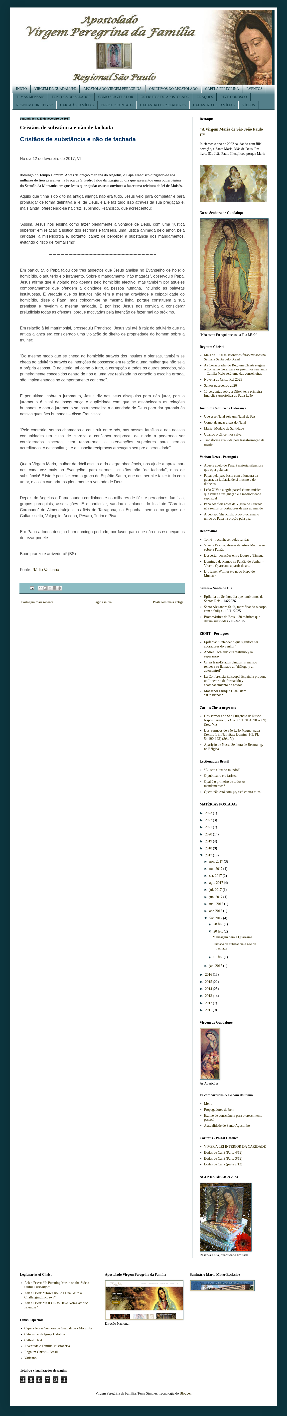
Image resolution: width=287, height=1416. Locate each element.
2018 (209, 848)
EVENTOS (255, 89)
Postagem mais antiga (168, 602)
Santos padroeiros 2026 (220, 385)
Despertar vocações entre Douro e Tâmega (234, 555)
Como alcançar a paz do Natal (225, 422)
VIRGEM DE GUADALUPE (55, 89)
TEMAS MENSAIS (30, 97)
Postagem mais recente (37, 602)
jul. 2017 (215, 890)
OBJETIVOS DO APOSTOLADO (173, 89)
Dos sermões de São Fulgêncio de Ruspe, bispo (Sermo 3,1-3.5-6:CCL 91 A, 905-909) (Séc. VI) (235, 720)
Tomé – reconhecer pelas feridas (226, 539)
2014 (209, 989)
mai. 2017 (216, 904)
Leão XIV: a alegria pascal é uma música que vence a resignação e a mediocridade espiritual (232, 494)
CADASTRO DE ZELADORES (163, 105)
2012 (209, 1003)
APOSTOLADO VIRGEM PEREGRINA (112, 89)
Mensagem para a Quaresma (232, 937)
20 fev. (218, 931)
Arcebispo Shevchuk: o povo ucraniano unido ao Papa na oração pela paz (231, 516)
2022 (209, 820)
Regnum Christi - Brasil (41, 1352)
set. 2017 (216, 876)
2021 (209, 827)
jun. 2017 (216, 897)
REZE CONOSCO (233, 97)
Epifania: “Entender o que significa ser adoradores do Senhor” (231, 644)
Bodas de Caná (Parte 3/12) (223, 1158)
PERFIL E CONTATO (117, 105)
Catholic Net (33, 1340)
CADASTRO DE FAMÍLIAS (214, 105)
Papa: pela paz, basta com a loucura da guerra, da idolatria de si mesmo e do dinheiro (231, 480)
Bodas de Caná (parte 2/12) (223, 1164)
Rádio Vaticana (45, 570)
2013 (209, 996)
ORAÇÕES (205, 97)
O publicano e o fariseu (220, 776)
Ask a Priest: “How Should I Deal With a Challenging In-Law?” (53, 1295)
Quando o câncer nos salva (223, 434)
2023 (209, 813)
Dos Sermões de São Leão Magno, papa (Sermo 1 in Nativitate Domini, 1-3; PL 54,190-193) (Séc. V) (232, 735)
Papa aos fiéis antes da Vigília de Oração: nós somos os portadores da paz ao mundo (233, 506)
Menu (208, 1103)
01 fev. (218, 957)
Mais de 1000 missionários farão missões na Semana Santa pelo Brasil (235, 357)
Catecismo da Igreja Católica (44, 1334)
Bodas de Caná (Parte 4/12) (223, 1152)
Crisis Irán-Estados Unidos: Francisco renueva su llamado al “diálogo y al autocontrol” (230, 666)
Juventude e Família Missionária (47, 1346)
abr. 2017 (216, 911)
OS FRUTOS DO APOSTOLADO (165, 97)
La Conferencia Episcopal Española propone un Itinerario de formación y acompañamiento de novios (235, 681)
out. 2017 (216, 869)
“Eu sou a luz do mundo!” (222, 770)
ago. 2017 (216, 883)
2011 (209, 1010)
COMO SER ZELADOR (115, 97)
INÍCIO (21, 89)
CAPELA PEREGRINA (222, 89)
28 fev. (218, 924)
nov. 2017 (216, 861)
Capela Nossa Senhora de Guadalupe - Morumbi (58, 1328)
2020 (209, 834)
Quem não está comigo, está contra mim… (234, 792)
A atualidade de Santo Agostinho (227, 1125)
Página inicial (103, 602)
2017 (209, 855)
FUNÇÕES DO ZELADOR (71, 97)
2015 (209, 982)
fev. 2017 (216, 918)
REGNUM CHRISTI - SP (34, 105)
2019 (209, 841)
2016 (209, 974)
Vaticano (30, 1358)
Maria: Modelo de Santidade (224, 428)
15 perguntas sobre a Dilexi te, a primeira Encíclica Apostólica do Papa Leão (233, 394)
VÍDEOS (248, 105)
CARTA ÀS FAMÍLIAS (77, 105)
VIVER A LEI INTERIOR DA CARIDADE (235, 1146)
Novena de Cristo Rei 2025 (223, 379)
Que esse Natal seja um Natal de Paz (229, 416)
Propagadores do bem (219, 1109)
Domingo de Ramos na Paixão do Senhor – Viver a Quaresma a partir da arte (234, 564)
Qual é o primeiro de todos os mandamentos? (225, 784)
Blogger (185, 1393)
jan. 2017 (216, 966)
